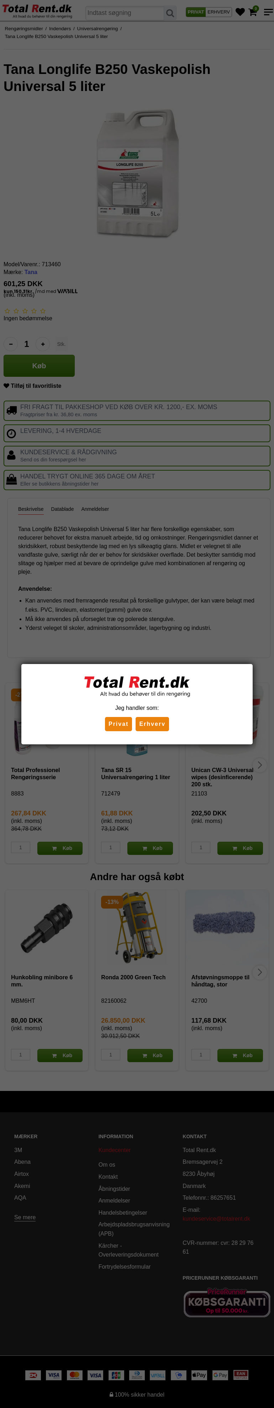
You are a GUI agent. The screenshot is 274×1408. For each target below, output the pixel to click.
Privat (118, 724)
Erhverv (152, 724)
